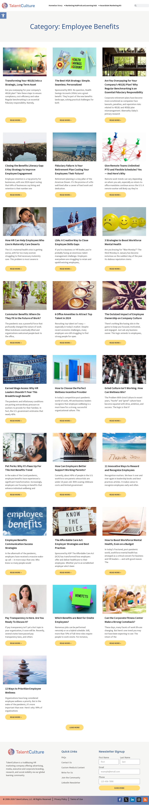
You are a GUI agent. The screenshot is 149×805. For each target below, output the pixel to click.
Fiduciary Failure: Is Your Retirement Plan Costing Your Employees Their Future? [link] (72, 169)
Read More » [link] (16, 120)
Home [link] (51, 5)
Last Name (125, 757)
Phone (102, 777)
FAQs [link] (63, 757)
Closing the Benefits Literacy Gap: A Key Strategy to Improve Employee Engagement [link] (24, 169)
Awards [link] (103, 5)
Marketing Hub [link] (72, 5)
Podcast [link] (81, 5)
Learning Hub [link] (92, 5)
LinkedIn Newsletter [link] (70, 782)
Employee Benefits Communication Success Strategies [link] (19, 544)
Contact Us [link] (66, 762)
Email (101, 767)
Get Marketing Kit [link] (113, 5)
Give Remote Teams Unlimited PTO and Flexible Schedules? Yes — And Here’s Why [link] (123, 169)
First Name (104, 757)
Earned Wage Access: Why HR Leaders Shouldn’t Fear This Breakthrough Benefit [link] (21, 392)
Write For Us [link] (67, 772)
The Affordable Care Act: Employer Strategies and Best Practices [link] (72, 544)
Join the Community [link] (70, 777)
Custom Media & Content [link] (73, 767)
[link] (3, 15)
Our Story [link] (60, 5)
